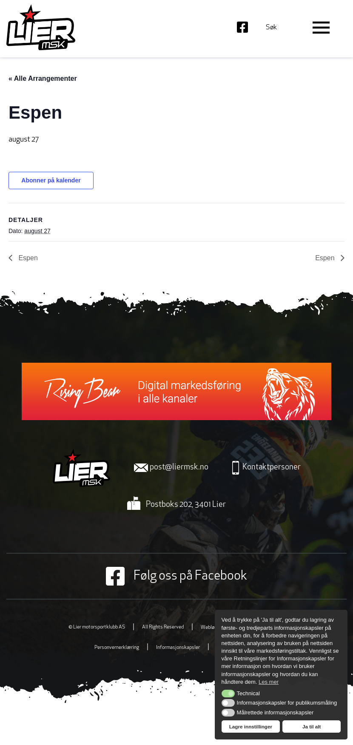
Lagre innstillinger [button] (250, 726)
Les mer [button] (269, 682)
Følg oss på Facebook (176, 576)
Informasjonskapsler (178, 647)
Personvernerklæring (116, 647)
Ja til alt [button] (311, 726)
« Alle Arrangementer (43, 78)
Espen (27, 258)
